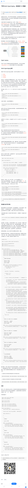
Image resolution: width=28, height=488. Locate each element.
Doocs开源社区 (19, 12)
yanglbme (7, 12)
